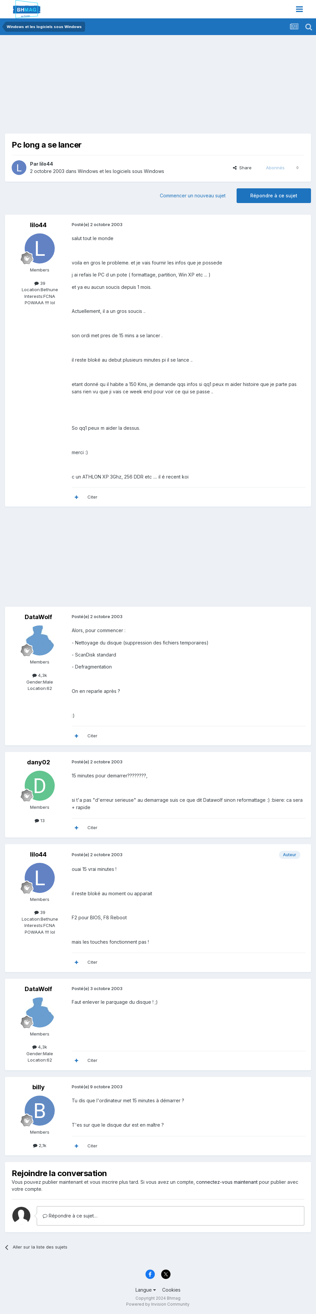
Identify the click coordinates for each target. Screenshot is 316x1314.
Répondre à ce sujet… (70, 1215)
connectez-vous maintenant (227, 1182)
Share (242, 167)
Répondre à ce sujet (273, 195)
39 (39, 283)
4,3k (39, 675)
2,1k (39, 1145)
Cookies (171, 1290)
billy (38, 1087)
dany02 (38, 762)
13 (40, 820)
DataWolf (38, 616)
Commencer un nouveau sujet (193, 195)
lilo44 (46, 164)
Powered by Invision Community (158, 1304)
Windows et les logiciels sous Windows (121, 171)
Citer (92, 497)
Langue (145, 1290)
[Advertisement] (83, 87)
